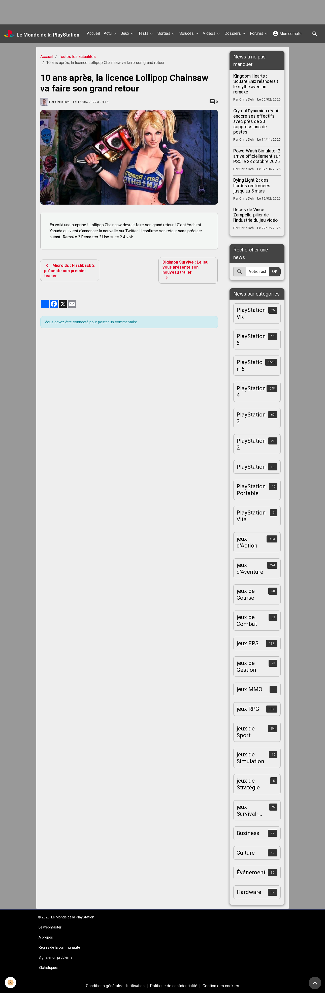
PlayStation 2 (251, 444)
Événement (251, 872)
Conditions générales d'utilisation (115, 985)
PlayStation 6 (251, 339)
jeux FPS (247, 643)
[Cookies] (10, 982)
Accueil (93, 33)
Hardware (249, 892)
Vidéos (209, 33)
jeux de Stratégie (248, 784)
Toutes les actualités (77, 56)
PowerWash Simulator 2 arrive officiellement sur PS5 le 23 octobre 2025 (256, 156)
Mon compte (287, 33)
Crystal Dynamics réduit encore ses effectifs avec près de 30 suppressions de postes (256, 121)
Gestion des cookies (221, 985)
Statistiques (48, 968)
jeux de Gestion (246, 666)
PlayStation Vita (251, 516)
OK (274, 271)
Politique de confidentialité (173, 985)
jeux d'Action (247, 542)
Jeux (125, 33)
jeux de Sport (246, 732)
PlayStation (251, 466)
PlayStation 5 (250, 365)
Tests (143, 33)
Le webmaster (50, 927)
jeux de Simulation (250, 757)
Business (248, 833)
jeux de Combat (247, 620)
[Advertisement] (91, 11)
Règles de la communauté (59, 947)
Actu (108, 33)
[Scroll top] (315, 983)
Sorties (164, 33)
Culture (246, 852)
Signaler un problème (56, 957)
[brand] (41, 34)
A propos (46, 937)
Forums (257, 33)
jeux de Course (246, 594)
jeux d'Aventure (250, 568)
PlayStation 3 (251, 418)
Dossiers (233, 33)
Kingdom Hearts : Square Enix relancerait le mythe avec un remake (255, 84)
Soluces (187, 33)
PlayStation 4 (251, 391)
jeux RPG (248, 709)
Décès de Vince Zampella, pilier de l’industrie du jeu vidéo (255, 215)
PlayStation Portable (251, 489)
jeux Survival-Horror (247, 810)
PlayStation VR (251, 313)
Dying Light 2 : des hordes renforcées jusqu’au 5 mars (251, 185)
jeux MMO (249, 689)
